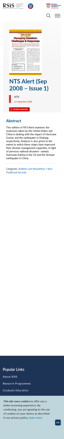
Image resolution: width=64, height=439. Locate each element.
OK (58, 422)
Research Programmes (17, 383)
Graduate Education (15, 390)
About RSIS (10, 376)
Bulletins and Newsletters (31, 168)
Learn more (35, 417)
